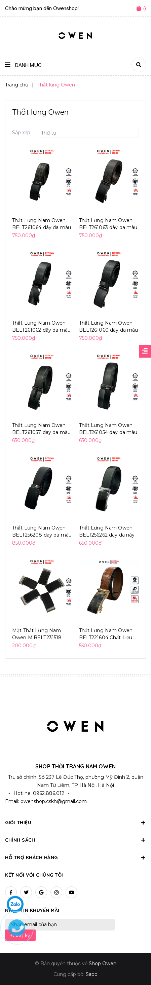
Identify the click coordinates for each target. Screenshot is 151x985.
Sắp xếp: (21, 133)
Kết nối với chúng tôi (34, 872)
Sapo (92, 972)
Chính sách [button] (75, 837)
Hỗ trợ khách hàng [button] (75, 855)
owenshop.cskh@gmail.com (54, 799)
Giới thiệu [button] (75, 820)
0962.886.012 (48, 791)
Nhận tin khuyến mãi (32, 908)
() (144, 8)
